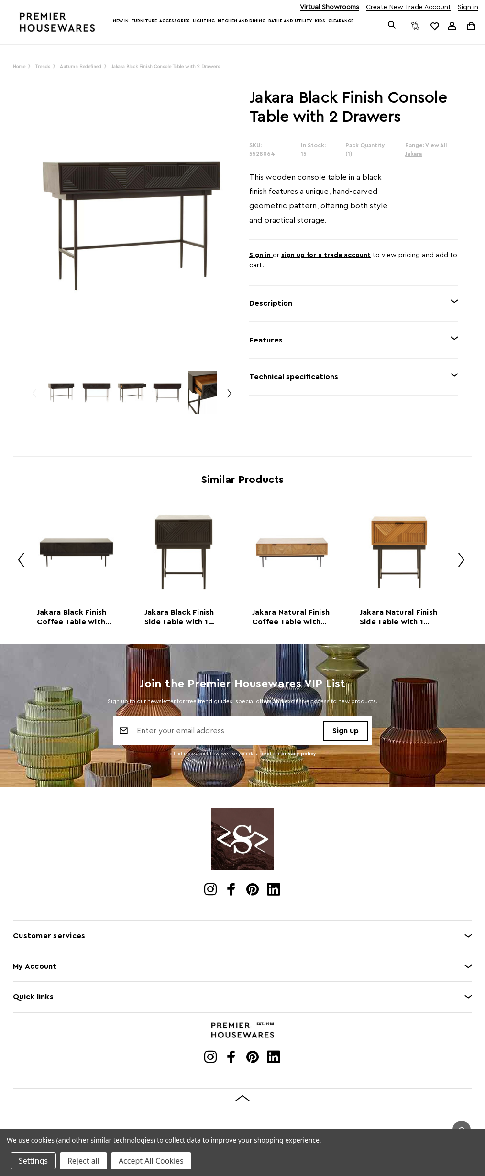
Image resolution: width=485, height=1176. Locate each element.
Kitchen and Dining (241, 21)
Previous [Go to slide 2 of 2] (17, 561)
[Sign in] (452, 26)
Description (270, 303)
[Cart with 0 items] (470, 25)
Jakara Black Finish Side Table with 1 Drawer (179, 618)
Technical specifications (293, 377)
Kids (320, 21)
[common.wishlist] (434, 26)
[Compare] (415, 26)
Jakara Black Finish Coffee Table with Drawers (72, 618)
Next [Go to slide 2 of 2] (457, 561)
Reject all (83, 1160)
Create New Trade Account (408, 7)
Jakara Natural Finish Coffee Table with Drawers (291, 618)
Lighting (203, 21)
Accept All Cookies (151, 1160)
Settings (33, 1160)
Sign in (468, 7)
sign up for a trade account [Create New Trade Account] (326, 255)
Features (266, 340)
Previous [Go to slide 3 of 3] (34, 397)
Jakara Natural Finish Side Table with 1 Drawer (398, 618)
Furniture (144, 21)
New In (121, 21)
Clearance (340, 21)
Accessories (174, 21)
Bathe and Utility (290, 21)
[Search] (391, 26)
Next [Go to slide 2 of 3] (228, 397)
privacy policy (298, 753)
